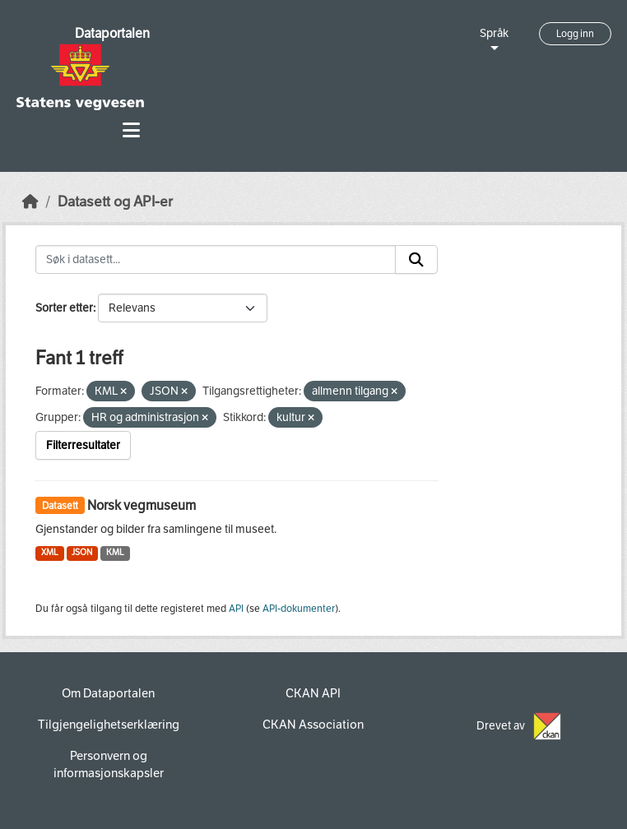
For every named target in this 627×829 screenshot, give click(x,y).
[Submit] (416, 260)
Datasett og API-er (115, 202)
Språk (494, 33)
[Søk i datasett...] (215, 260)
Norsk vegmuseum (141, 505)
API (236, 608)
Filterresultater (83, 445)
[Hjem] (30, 202)
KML (115, 552)
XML (49, 552)
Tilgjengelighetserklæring (108, 724)
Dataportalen (112, 33)
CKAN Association (313, 724)
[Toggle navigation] (131, 130)
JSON (82, 552)
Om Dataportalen (108, 693)
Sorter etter (64, 308)
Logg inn (575, 33)
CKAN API (313, 693)
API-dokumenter (298, 608)
